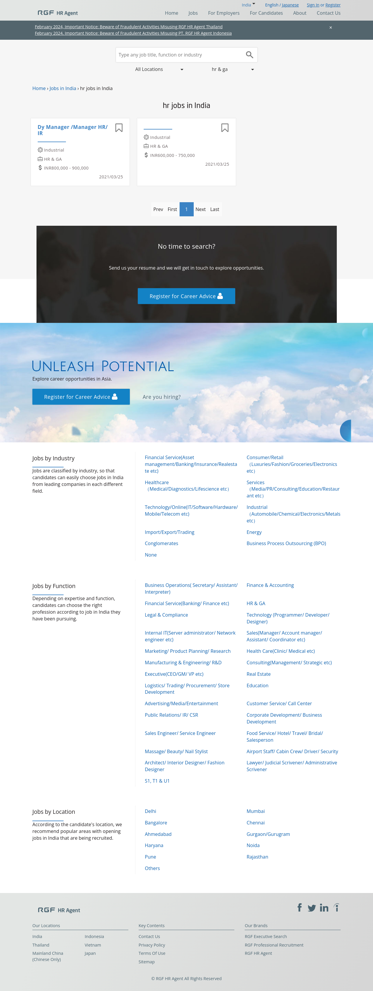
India (37, 936)
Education (257, 685)
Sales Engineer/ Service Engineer (180, 733)
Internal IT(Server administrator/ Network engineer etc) (190, 636)
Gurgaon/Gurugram (268, 834)
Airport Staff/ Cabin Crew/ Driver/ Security (292, 751)
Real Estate (259, 674)
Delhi (150, 811)
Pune (150, 857)
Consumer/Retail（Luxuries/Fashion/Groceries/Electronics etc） (292, 464)
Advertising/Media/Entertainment (181, 703)
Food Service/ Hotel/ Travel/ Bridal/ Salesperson (285, 736)
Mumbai (256, 811)
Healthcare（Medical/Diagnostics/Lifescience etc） (188, 485)
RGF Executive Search (266, 936)
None (151, 555)
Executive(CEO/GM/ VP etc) (174, 674)
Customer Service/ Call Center (279, 703)
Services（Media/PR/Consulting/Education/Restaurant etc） (293, 489)
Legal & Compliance (166, 615)
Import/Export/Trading (169, 532)
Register (333, 5)
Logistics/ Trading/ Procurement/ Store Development (187, 688)
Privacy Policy (152, 945)
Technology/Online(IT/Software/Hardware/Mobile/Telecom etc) (191, 510)
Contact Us (329, 13)
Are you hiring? (162, 396)
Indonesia (94, 936)
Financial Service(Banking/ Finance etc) (187, 603)
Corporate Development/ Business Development (284, 718)
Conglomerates (161, 543)
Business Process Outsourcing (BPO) (286, 543)
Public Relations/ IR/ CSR (171, 715)
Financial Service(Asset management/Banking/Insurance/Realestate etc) (191, 464)
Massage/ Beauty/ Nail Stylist (176, 751)
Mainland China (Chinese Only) (47, 956)
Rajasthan (257, 857)
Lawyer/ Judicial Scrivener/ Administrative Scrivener (292, 766)
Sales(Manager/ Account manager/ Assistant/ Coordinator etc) (284, 636)
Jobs (193, 13)
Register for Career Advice (186, 296)
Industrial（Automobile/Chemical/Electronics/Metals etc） (294, 514)
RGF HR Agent (258, 953)
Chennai (256, 822)
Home (171, 13)
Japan (90, 953)
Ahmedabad (158, 834)
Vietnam (93, 945)
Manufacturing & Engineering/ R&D (183, 662)
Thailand (40, 945)
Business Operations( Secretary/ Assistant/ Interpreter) (191, 588)
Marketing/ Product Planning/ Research (188, 651)
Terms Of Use (152, 953)
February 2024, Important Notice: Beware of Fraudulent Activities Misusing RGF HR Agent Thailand (129, 26)
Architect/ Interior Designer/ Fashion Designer (184, 766)
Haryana (154, 845)
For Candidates (266, 13)
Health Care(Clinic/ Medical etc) (281, 651)
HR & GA (256, 603)
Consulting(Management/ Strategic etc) (289, 662)
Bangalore (156, 822)
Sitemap (147, 962)
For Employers (224, 13)
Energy (254, 532)
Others (152, 868)
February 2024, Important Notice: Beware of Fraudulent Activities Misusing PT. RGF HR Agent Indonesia (133, 33)
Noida (253, 845)
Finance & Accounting (270, 585)
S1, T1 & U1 (157, 781)
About (299, 13)
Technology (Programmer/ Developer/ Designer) (288, 618)
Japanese (290, 5)
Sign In (313, 5)
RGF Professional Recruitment (274, 945)
